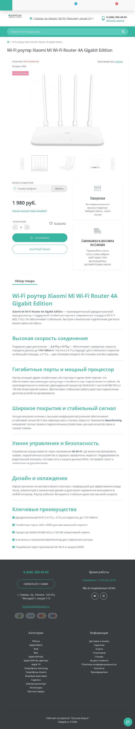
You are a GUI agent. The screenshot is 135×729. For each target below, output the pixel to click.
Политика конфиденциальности (99, 664)
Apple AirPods (36, 656)
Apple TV (36, 664)
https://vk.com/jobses (94, 596)
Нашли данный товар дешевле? (29, 210)
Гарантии (99, 645)
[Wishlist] (73, 5)
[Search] (123, 31)
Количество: (19, 221)
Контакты (99, 668)
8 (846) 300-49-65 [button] (36, 572)
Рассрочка (97, 198)
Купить (59, 188)
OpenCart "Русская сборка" (74, 718)
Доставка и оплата (99, 641)
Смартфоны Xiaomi (36, 672)
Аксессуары (36, 687)
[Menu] (6, 5)
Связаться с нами (36, 584)
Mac (36, 652)
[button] (117, 17)
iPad (36, 648)
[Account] (32, 5)
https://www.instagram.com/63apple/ (103, 596)
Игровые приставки (36, 676)
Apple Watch (35, 645)
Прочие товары (35, 691)
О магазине (99, 652)
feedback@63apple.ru (35, 606)
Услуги (99, 648)
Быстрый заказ (40, 249)
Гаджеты (36, 679)
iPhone (36, 641)
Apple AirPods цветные (36, 660)
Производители (99, 672)
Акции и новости (99, 660)
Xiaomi (119, 61)
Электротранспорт (36, 683)
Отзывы (99, 656)
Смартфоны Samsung (36, 668)
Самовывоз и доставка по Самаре (97, 242)
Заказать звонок (115, 20)
